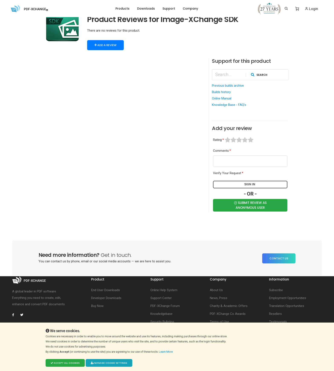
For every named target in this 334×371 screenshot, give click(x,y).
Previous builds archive (228, 85)
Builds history (221, 92)
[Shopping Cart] (297, 9)
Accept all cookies (65, 363)
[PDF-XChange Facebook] (15, 314)
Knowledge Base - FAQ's (229, 105)
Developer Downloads (106, 298)
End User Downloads (105, 290)
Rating (217, 140)
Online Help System (163, 290)
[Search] (286, 8)
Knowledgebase (161, 313)
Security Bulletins (162, 321)
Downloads (146, 8)
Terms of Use (219, 321)
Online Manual (221, 98)
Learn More (166, 351)
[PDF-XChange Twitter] (23, 314)
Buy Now (97, 306)
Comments (221, 150)
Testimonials (278, 321)
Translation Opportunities (286, 306)
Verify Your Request (227, 173)
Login (311, 8)
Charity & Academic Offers (229, 306)
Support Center (161, 298)
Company (190, 8)
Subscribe (276, 290)
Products (122, 8)
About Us (216, 290)
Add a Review (105, 45)
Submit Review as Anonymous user (250, 204)
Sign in (250, 184)
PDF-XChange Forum (165, 306)
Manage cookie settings (109, 363)
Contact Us (278, 258)
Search (259, 74)
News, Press (218, 298)
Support (169, 8)
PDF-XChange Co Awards (228, 313)
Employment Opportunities (287, 298)
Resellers (275, 313)
